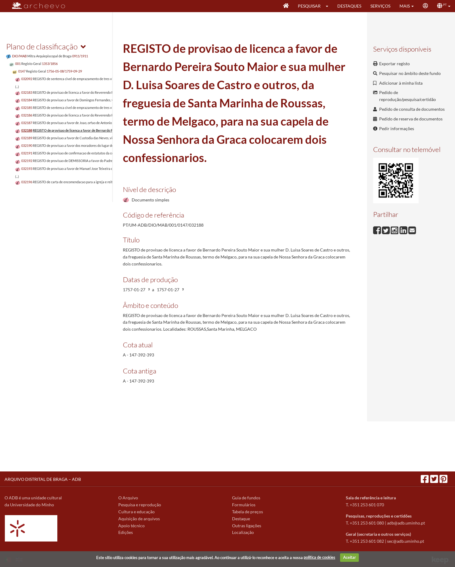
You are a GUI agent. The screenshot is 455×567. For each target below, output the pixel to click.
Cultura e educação (136, 511)
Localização (243, 532)
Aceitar (349, 557)
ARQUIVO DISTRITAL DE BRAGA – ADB (43, 479)
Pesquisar (309, 5)
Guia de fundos (246, 497)
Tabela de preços (247, 511)
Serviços (380, 5)
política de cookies (319, 557)
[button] (329, 6)
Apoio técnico (131, 525)
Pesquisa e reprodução (139, 504)
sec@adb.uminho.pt (405, 541)
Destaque (241, 518)
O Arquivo (128, 497)
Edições (125, 532)
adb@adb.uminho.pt (406, 522)
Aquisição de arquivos (139, 518)
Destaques (349, 5)
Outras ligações (246, 525)
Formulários (243, 504)
